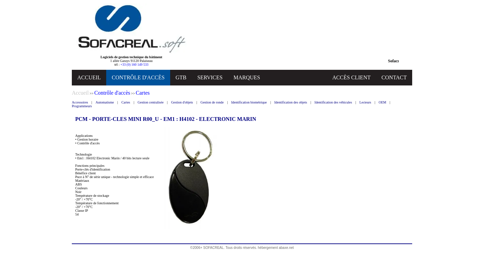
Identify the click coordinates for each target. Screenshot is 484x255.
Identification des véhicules (333, 102)
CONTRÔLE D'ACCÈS (138, 77)
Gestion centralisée (150, 102)
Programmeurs (82, 106)
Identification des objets (290, 102)
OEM (382, 102)
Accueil (80, 93)
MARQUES (246, 77)
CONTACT (394, 77)
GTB (181, 77)
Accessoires (80, 102)
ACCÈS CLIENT (351, 77)
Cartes (126, 102)
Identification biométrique (249, 102)
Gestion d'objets (182, 102)
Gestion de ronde (212, 102)
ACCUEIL (89, 77)
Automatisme (105, 102)
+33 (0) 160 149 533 (134, 64)
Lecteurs (365, 102)
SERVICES (210, 77)
